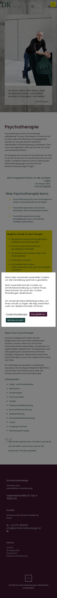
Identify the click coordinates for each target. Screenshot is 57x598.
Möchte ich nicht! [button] (15, 320)
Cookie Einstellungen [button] (16, 314)
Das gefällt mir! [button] (38, 314)
